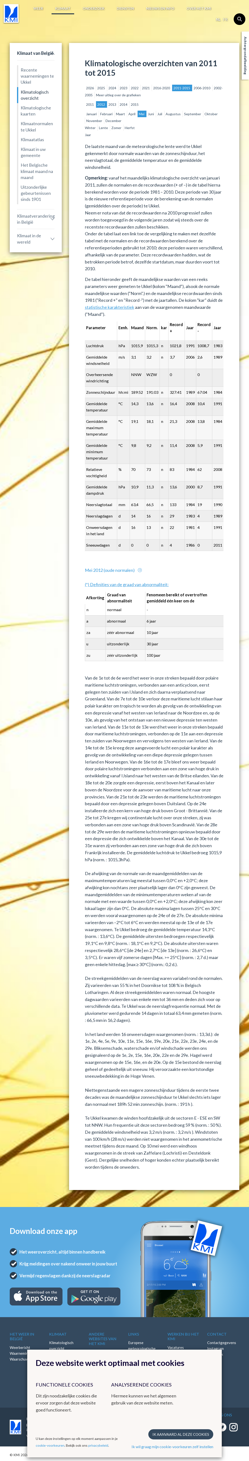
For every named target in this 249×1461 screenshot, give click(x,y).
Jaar (88, 135)
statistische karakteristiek (109, 307)
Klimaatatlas (32, 139)
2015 (135, 104)
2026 (90, 88)
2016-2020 (162, 88)
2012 (101, 104)
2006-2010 (202, 88)
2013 (112, 104)
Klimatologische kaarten (36, 110)
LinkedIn (214, 1360)
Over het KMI (199, 8)
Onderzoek (94, 8)
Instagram (215, 1348)
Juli (160, 114)
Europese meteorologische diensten (142, 1348)
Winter (90, 128)
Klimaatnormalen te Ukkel (37, 126)
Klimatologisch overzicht (35, 95)
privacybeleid (98, 1445)
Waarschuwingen (23, 1359)
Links (133, 1334)
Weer (38, 8)
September (193, 114)
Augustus (173, 114)
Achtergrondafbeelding (245, 55)
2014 (124, 104)
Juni (151, 114)
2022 (135, 88)
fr (225, 19)
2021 (146, 88)
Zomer (116, 128)
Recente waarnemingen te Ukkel (37, 76)
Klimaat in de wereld (29, 238)
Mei (142, 114)
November (94, 121)
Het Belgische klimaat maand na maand (37, 171)
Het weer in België (22, 1336)
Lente (104, 128)
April (132, 114)
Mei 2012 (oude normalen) (110, 570)
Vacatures (176, 1347)
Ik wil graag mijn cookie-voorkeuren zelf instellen (172, 1446)
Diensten (125, 8)
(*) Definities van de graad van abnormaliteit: (127, 584)
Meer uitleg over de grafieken (118, 95)
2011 (90, 104)
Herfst (130, 128)
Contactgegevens (221, 1342)
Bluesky (213, 1366)
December (113, 121)
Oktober (211, 114)
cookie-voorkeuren (50, 1445)
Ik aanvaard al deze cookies (180, 1434)
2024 (112, 88)
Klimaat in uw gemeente (33, 152)
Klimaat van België (35, 53)
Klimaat (63, 8)
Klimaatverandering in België (35, 219)
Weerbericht (20, 1347)
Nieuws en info (160, 8)
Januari (92, 114)
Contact (217, 1334)
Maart (121, 114)
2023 (124, 88)
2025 (101, 88)
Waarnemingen (22, 1353)
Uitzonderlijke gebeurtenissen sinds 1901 (36, 193)
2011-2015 (182, 88)
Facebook (215, 1354)
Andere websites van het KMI (102, 1339)
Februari (106, 114)
